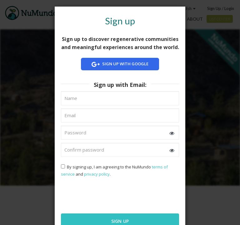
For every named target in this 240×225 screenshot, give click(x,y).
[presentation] (101, 194)
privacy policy (97, 174)
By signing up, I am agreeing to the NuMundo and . (114, 170)
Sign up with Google (120, 64)
